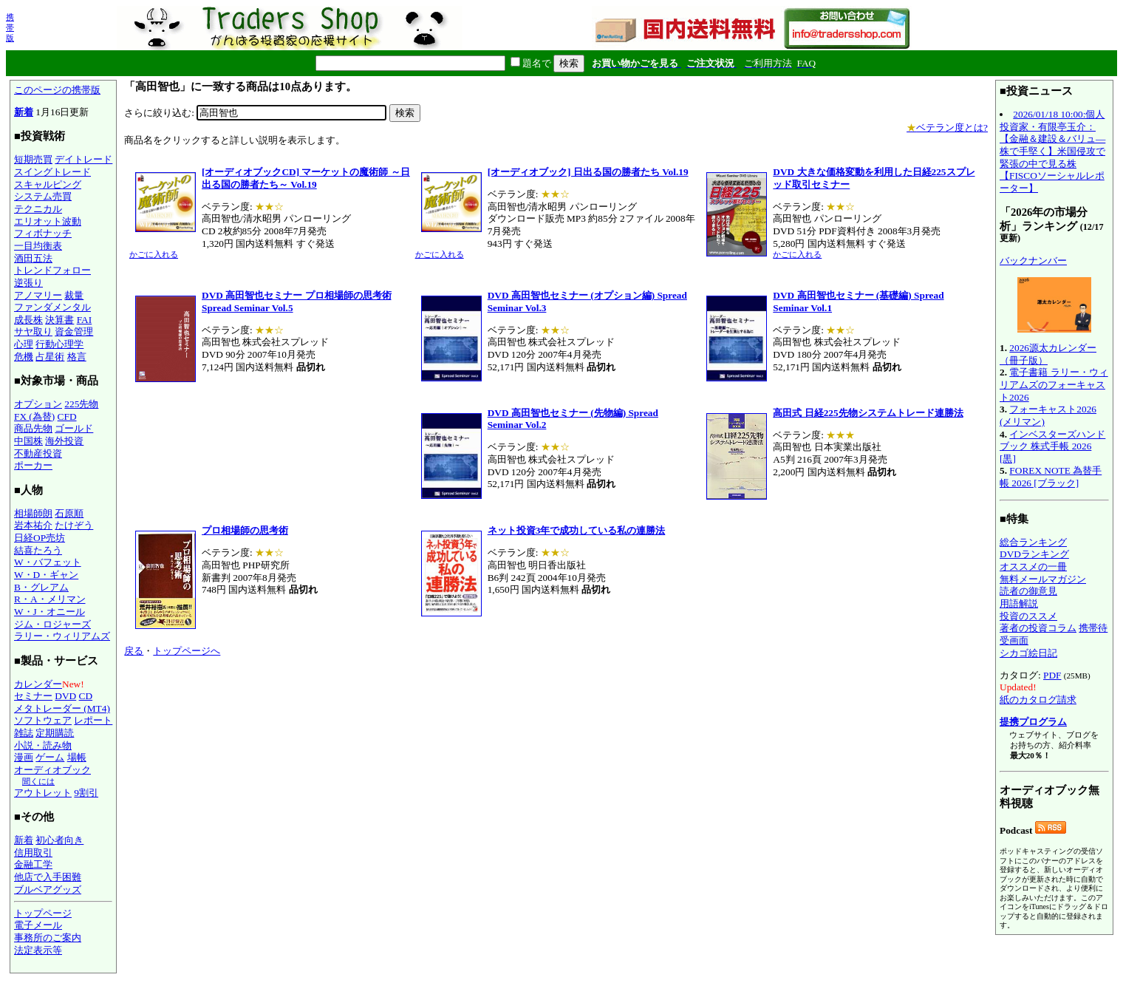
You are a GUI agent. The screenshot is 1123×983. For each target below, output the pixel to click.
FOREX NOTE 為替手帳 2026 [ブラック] (1051, 477)
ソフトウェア (43, 720)
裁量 (73, 295)
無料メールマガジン (1043, 579)
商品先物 (33, 428)
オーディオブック (52, 769)
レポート (93, 720)
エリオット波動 (47, 221)
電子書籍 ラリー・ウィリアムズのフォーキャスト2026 (1054, 384)
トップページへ (186, 650)
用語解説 (1019, 603)
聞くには (38, 781)
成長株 (28, 319)
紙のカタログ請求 (1038, 699)
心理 (23, 344)
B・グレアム (41, 587)
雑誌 (23, 732)
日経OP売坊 (39, 537)
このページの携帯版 (57, 89)
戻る (133, 650)
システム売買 (43, 196)
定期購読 (54, 732)
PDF (1052, 675)
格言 (76, 356)
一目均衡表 (38, 245)
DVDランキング (1034, 553)
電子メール (38, 925)
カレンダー (38, 684)
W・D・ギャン (46, 574)
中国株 (28, 440)
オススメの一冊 (1033, 566)
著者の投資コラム (1038, 627)
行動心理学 (59, 344)
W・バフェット (47, 562)
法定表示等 (38, 950)
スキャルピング (47, 184)
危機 (23, 356)
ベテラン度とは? (947, 127)
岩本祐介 (33, 525)
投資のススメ (1028, 616)
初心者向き (59, 840)
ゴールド (74, 428)
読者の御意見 (1028, 590)
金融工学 (33, 864)
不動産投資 (38, 453)
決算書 (59, 319)
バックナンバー (1033, 260)
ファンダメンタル (52, 307)
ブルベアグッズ (47, 889)
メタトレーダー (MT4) (62, 708)
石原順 (69, 513)
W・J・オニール (49, 611)
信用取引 (33, 852)
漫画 (23, 757)
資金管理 (74, 331)
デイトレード (83, 159)
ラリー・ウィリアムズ (62, 636)
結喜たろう (38, 550)
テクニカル (38, 208)
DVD (65, 695)
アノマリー (38, 295)
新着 (23, 112)
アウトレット (43, 792)
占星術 (49, 356)
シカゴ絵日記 (1028, 653)
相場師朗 (33, 513)
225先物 (81, 403)
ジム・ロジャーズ (52, 624)
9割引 (86, 792)
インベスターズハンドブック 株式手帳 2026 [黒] (1052, 446)
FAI (84, 319)
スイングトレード (52, 171)
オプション (38, 403)
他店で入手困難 (47, 876)
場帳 (76, 757)
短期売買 (33, 159)
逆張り (28, 282)
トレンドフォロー (52, 270)
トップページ (43, 913)
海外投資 (64, 440)
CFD (67, 416)
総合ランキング (1033, 542)
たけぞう (74, 525)
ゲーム (49, 757)
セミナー (33, 695)
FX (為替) (34, 416)
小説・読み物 (43, 745)
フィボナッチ (43, 233)
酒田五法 (33, 258)
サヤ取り (33, 331)
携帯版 (10, 27)
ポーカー (33, 465)
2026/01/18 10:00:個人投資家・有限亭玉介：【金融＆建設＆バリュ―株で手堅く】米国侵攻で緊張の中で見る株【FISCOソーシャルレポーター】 (1052, 151)
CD (86, 695)
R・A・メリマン (50, 599)
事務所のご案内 (47, 937)
